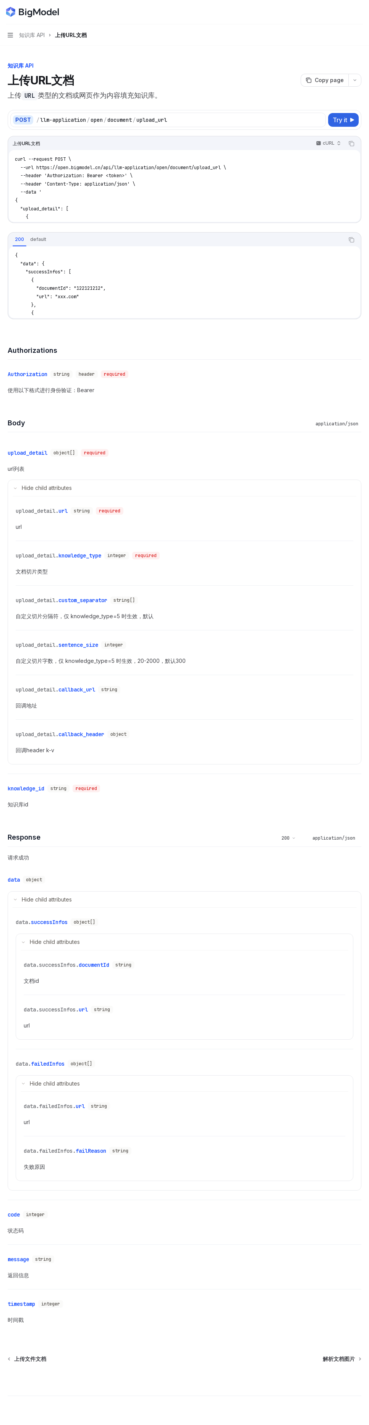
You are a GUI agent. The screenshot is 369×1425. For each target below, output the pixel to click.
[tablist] (176, 239)
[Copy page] (324, 80)
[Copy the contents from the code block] (351, 144)
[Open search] (344, 12)
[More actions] (359, 12)
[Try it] (343, 120)
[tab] (19, 239)
